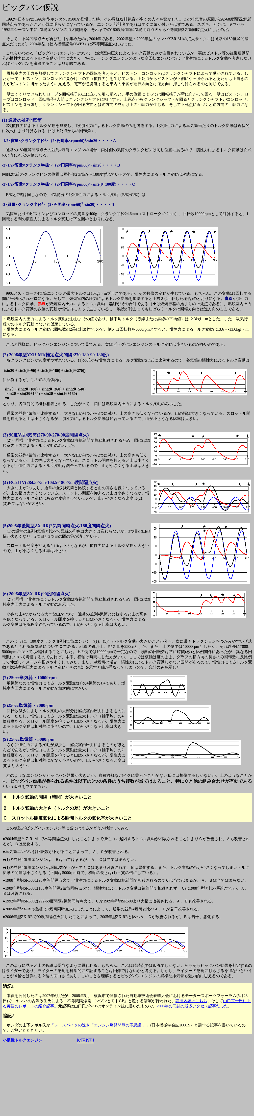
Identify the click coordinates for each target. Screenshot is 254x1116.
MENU (85, 1040)
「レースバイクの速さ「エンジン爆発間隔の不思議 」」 (100, 1025)
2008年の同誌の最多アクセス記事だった (192, 1006)
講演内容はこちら (191, 1001)
